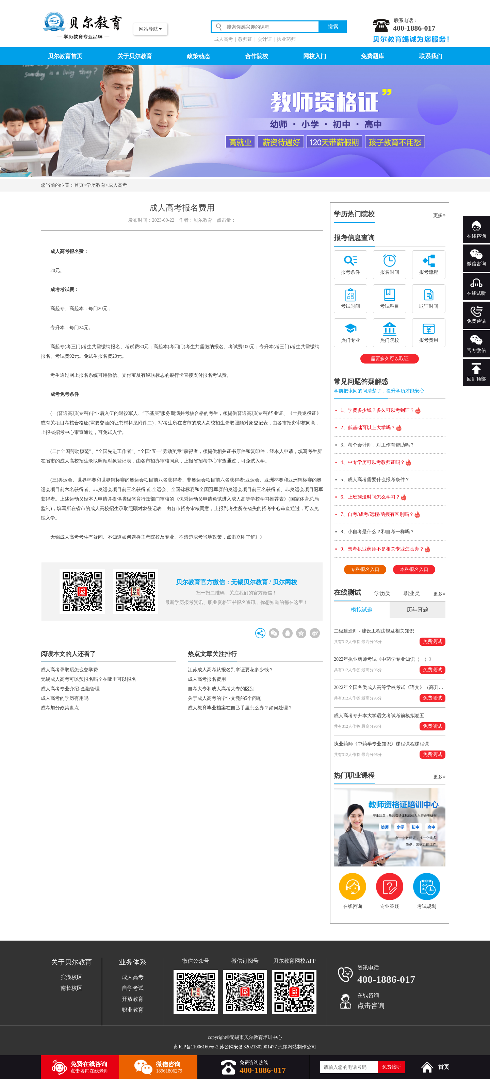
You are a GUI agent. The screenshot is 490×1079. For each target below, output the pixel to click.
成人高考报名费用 (207, 679)
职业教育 (133, 1010)
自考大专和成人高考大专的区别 (221, 688)
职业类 (412, 593)
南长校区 (71, 988)
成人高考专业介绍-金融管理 (70, 688)
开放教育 (133, 999)
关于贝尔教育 (134, 56)
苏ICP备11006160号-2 (196, 1046)
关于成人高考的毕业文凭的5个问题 (225, 698)
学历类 (382, 593)
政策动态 (198, 56)
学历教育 (95, 185)
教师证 (245, 39)
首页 (79, 185)
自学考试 (133, 988)
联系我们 (430, 56)
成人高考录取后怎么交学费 (69, 669)
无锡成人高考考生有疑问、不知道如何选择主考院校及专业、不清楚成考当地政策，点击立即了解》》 (155, 537)
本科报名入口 (414, 569)
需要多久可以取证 (390, 358)
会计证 (265, 39)
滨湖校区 (71, 977)
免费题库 (372, 56)
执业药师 (286, 39)
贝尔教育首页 (65, 56)
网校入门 (314, 56)
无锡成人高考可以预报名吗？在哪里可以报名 (88, 679)
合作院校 (256, 56)
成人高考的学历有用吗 (64, 698)
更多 (439, 215)
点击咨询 (371, 1005)
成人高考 (223, 39)
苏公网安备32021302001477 (248, 1046)
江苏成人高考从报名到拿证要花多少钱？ (231, 669)
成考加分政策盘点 (60, 707)
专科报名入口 (365, 569)
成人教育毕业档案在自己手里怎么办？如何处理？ (240, 707)
